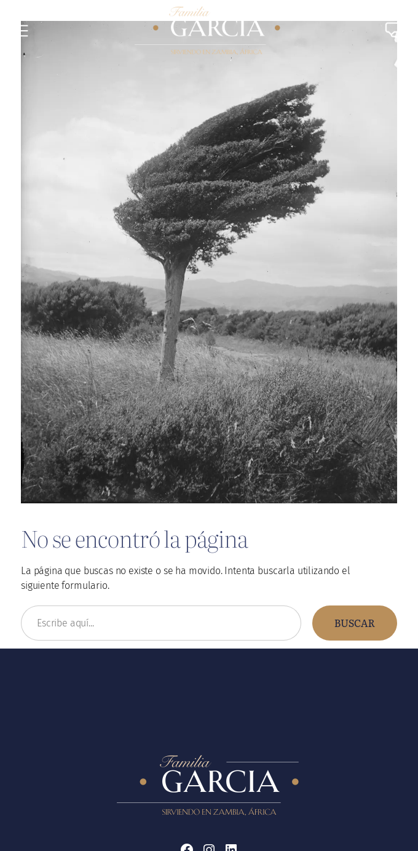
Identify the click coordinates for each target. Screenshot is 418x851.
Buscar (354, 622)
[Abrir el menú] (22, 31)
